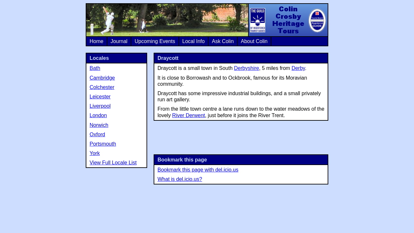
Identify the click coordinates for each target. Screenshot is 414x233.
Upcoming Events (155, 41)
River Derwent (188, 115)
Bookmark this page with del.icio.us (198, 169)
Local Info (193, 41)
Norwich (99, 125)
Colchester (102, 87)
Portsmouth (103, 144)
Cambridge (102, 78)
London (98, 115)
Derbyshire (246, 68)
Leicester (100, 96)
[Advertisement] (241, 137)
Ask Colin (223, 41)
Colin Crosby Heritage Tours (288, 20)
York (95, 153)
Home (97, 41)
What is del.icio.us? (180, 179)
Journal (119, 41)
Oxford (97, 134)
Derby (298, 68)
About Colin (254, 41)
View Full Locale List (113, 162)
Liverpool (100, 106)
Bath (95, 68)
